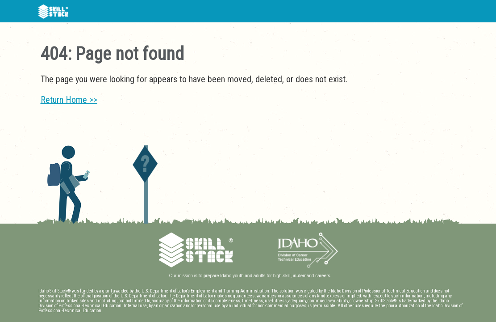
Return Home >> (69, 99)
